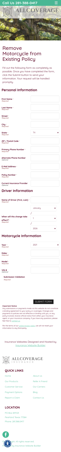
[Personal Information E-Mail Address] (45, 166)
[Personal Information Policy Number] (45, 174)
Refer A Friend (40, 381)
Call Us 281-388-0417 (19, 3)
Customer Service (14, 386)
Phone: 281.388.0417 (14, 421)
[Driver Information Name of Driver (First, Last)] (45, 199)
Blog (35, 392)
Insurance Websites (16, 341)
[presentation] (28, 287)
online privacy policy (27, 326)
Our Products (11, 381)
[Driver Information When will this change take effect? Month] (44, 208)
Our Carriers (39, 386)
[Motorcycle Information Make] (45, 253)
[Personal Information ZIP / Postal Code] (45, 140)
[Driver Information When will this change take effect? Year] (44, 228)
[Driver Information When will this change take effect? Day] (44, 218)
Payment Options (13, 392)
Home (8, 376)
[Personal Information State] (45, 132)
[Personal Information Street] (45, 116)
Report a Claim (12, 397)
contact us (16, 321)
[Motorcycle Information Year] (45, 245)
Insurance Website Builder (30, 345)
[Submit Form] (43, 302)
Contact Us (38, 397)
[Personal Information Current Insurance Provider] (45, 183)
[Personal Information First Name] (45, 99)
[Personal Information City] (45, 124)
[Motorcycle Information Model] (45, 261)
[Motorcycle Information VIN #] (45, 270)
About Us (37, 376)
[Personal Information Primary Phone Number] (45, 149)
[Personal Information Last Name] (45, 107)
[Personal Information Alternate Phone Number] (45, 157)
